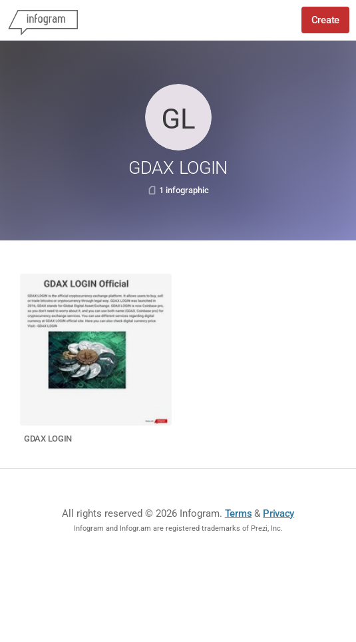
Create (325, 20)
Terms (238, 513)
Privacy (278, 513)
